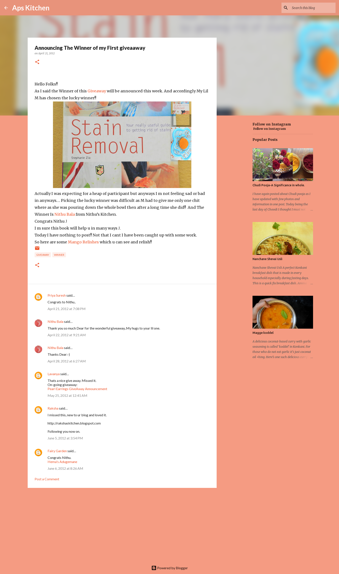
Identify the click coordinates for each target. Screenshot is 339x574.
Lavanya (54, 374)
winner (59, 254)
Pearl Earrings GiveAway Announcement (77, 389)
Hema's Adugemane (62, 462)
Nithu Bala (64, 214)
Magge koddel (263, 332)
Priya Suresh (57, 295)
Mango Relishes (83, 242)
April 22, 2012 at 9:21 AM (67, 335)
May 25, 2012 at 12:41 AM (67, 395)
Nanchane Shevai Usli (267, 259)
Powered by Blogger (169, 568)
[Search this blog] (313, 8)
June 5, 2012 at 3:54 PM (65, 438)
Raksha (53, 408)
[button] (37, 62)
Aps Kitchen (31, 7)
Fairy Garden (57, 451)
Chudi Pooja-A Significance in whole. (279, 185)
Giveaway (97, 90)
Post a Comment (47, 479)
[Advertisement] (122, 524)
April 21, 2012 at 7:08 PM (67, 309)
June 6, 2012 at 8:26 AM (65, 468)
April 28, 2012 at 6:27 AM (67, 361)
